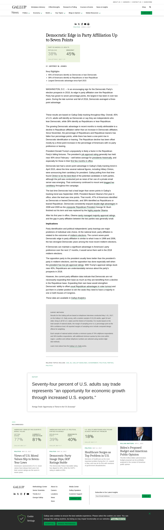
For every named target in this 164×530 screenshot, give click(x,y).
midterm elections (78, 235)
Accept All (49, 523)
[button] (38, 7)
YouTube (28, 494)
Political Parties (106, 362)
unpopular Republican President (80, 207)
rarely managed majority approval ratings (96, 215)
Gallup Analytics (78, 298)
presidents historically (102, 158)
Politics (49, 365)
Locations (54, 494)
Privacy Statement (118, 519)
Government (93, 362)
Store (53, 501)
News (53, 497)
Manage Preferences (66, 523)
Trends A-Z (37, 494)
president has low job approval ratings (66, 265)
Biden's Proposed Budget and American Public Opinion (133, 451)
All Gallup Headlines (78, 362)
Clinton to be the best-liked (64, 176)
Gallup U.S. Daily (75, 346)
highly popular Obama (98, 210)
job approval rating (90, 154)
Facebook (24, 494)
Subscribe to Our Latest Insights (106, 492)
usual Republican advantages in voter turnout (90, 286)
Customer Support (75, 494)
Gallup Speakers (75, 490)
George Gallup (38, 497)
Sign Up (146, 496)
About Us (54, 487)
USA (67, 362)
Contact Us (75, 498)
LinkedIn (14, 494)
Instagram (21, 494)
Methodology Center (40, 487)
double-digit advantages (104, 204)
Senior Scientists (39, 490)
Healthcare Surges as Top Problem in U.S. (98, 453)
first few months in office (82, 161)
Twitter (18, 494)
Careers (54, 490)
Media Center (74, 487)
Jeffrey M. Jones (58, 66)
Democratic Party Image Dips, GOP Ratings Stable (60, 459)
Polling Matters (127, 443)
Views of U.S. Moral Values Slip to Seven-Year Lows (27, 459)
